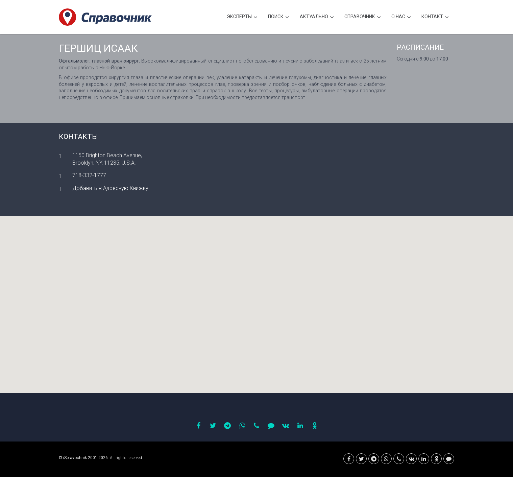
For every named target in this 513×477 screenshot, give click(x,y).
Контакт (435, 17)
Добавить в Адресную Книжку (110, 188)
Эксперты (242, 17)
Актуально (317, 17)
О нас (401, 17)
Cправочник (362, 17)
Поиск (278, 17)
